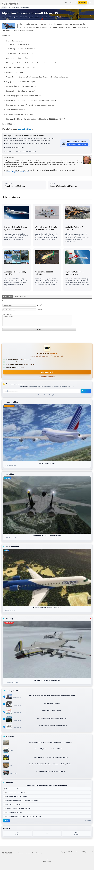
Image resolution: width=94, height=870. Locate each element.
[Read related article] (16, 225)
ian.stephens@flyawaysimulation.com (16, 172)
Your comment (7, 314)
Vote (6, 820)
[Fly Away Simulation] (10, 3)
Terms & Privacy (37, 853)
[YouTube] (76, 834)
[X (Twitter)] (47, 834)
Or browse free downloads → (47, 376)
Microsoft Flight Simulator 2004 (19, 7)
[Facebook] (17, 834)
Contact (20, 853)
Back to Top (47, 861)
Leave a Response (20, 296)
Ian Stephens (64, 17)
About (28, 853)
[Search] (66, 2)
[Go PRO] (82, 2)
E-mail (39, 310)
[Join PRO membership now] (47, 372)
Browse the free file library (77, 144)
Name (39, 305)
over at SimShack (25, 129)
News (4, 7)
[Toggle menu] (90, 2)
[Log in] (75, 2)
